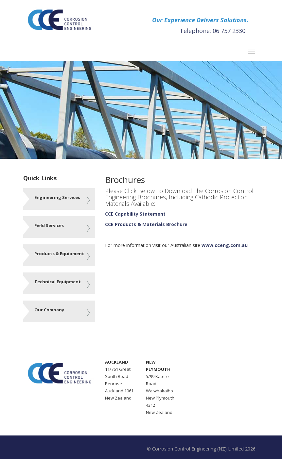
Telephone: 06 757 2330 (212, 31)
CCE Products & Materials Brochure (146, 224)
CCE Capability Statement (135, 214)
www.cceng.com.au (225, 245)
